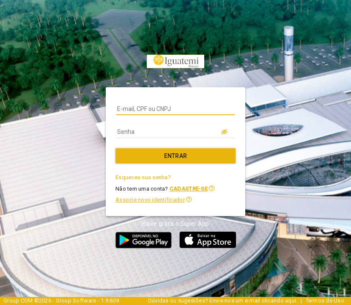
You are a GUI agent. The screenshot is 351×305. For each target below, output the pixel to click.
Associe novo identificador (150, 200)
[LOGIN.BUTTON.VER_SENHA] (224, 131)
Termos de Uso (325, 300)
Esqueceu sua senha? (143, 177)
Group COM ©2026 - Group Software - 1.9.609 (61, 300)
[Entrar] (175, 156)
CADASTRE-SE (189, 189)
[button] (211, 188)
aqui (290, 300)
